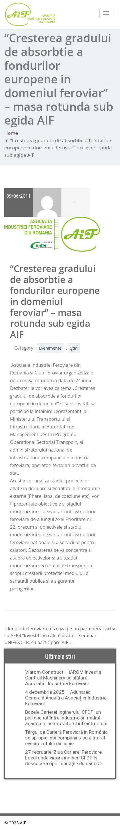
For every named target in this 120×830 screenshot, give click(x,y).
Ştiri (74, 348)
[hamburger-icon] (105, 13)
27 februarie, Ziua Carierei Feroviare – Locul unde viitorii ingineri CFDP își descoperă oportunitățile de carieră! (65, 757)
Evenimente (50, 348)
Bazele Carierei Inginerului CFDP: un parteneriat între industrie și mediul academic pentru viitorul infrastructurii (66, 717)
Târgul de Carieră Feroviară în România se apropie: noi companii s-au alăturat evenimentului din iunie (66, 737)
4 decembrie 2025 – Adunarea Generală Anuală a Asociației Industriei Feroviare (66, 697)
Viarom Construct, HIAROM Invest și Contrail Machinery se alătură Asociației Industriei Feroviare (64, 677)
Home (11, 133)
